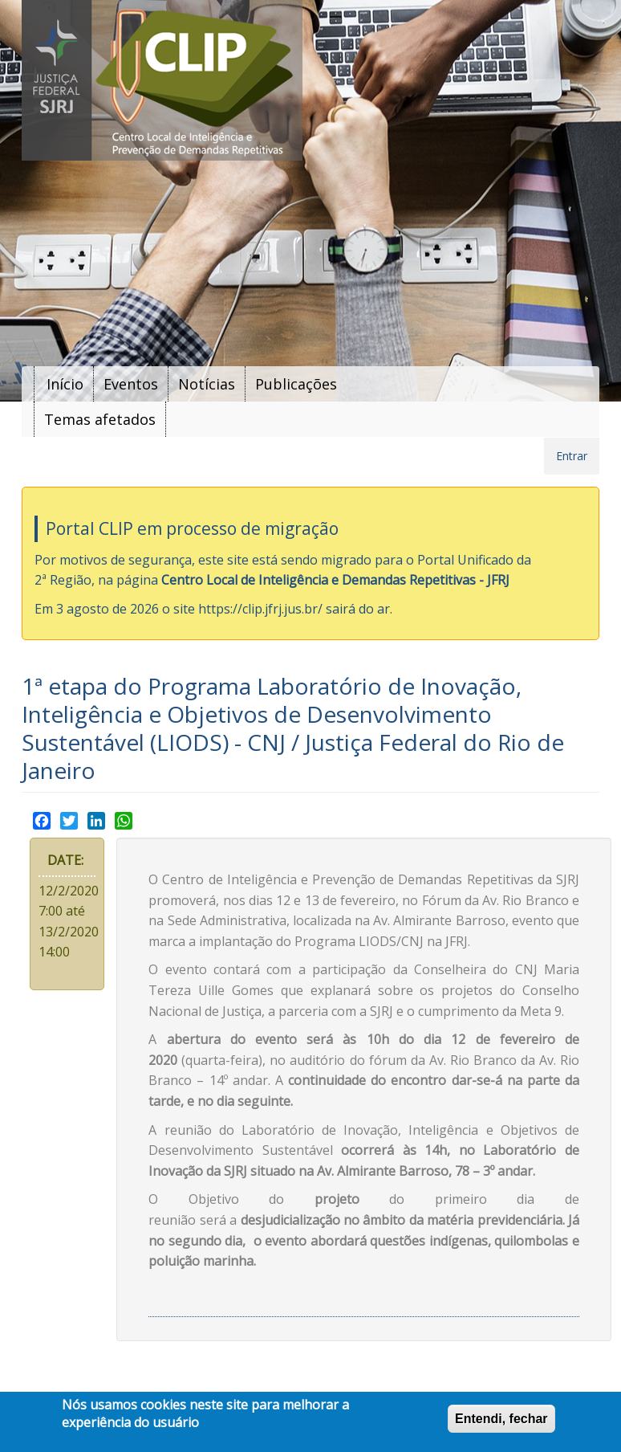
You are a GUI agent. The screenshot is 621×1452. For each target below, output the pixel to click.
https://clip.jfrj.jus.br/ (260, 609)
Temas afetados (100, 419)
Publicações (296, 384)
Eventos (131, 384)
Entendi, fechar (501, 1418)
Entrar (571, 455)
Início (65, 384)
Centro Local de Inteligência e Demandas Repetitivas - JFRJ (335, 580)
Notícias (206, 384)
